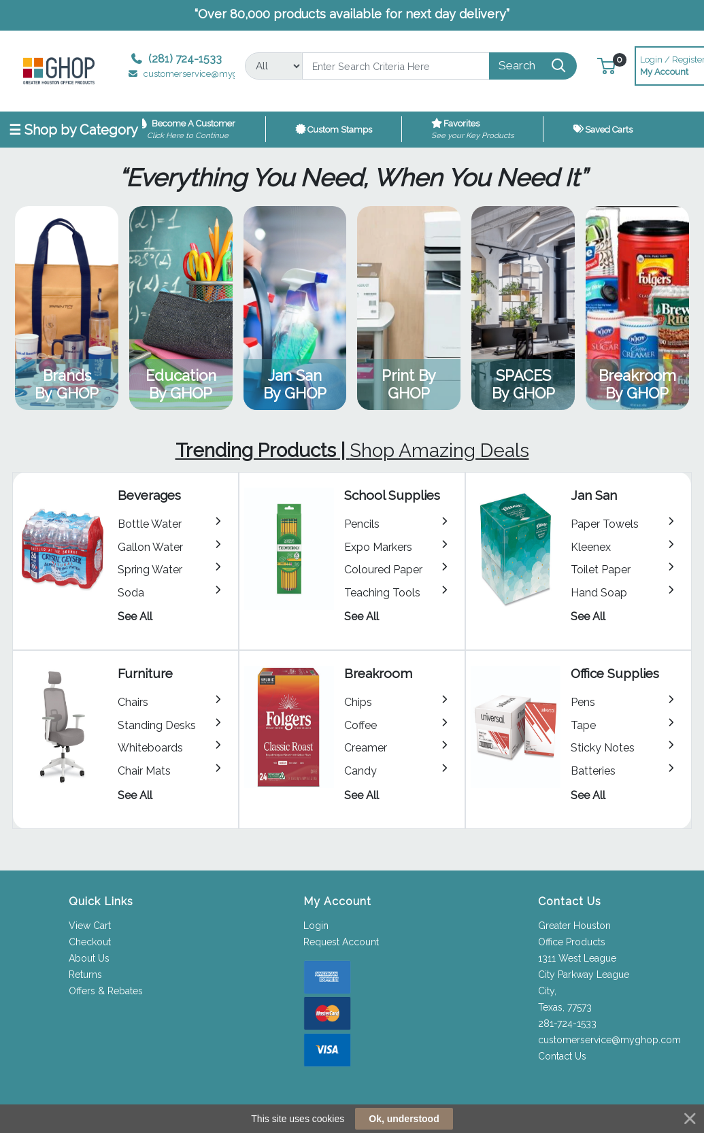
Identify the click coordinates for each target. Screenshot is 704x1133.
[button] (606, 66)
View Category (66, 308)
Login (316, 925)
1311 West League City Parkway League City (583, 974)
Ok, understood (404, 1118)
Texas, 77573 (565, 1007)
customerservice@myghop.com (609, 1039)
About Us (89, 958)
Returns (85, 974)
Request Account (341, 941)
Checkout (90, 941)
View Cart (90, 925)
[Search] (396, 66)
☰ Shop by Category (73, 130)
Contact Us (562, 1056)
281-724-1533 (567, 1023)
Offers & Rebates (106, 990)
